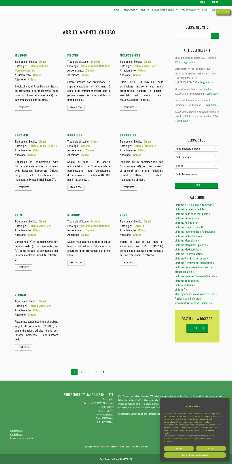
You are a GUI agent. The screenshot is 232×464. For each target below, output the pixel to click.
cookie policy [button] (204, 422)
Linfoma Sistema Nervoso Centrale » (196, 276)
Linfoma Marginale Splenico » (191, 245)
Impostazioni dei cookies (21, 438)
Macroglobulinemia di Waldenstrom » (196, 294)
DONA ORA (197, 328)
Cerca (215, 2)
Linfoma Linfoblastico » (188, 236)
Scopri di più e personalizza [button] (195, 455)
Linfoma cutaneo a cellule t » (191, 209)
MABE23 (128, 459)
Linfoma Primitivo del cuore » (191, 258)
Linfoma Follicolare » (187, 222)
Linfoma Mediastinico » (188, 249)
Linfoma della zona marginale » (192, 214)
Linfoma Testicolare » (187, 281)
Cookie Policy (16, 434)
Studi (143, 9)
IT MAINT (117, 459)
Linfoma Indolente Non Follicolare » (195, 231)
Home (116, 9)
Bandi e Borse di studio (163, 9)
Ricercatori (129, 9)
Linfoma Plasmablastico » (190, 254)
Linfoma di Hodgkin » (187, 218)
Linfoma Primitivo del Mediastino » (194, 263)
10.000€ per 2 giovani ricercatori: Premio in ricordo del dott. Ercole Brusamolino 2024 (197, 114)
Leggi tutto (23, 107)
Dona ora (223, 11)
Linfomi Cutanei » (185, 285)
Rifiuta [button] (179, 448)
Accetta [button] (210, 448)
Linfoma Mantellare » (187, 240)
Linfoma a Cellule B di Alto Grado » (194, 205)
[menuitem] (117, 10)
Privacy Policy (16, 430)
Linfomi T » (181, 289)
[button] (224, 404)
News (204, 9)
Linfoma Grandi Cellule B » (190, 227)
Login (202, 2)
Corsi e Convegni (188, 9)
